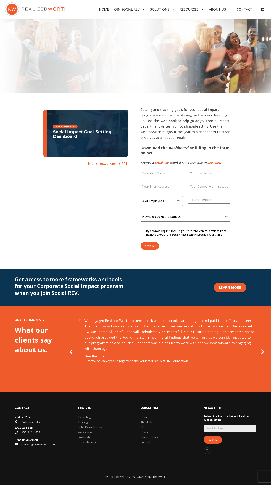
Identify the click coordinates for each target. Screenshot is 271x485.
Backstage (213, 162)
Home (145, 417)
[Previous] (72, 352)
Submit (213, 439)
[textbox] (158, 201)
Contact (145, 442)
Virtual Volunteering (90, 427)
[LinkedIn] (262, 9)
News (144, 432)
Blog (143, 427)
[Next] (262, 352)
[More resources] (102, 163)
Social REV (161, 162)
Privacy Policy (149, 437)
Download (150, 246)
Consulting (84, 417)
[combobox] (162, 201)
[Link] (36, 9)
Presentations (87, 442)
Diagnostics (85, 437)
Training (83, 422)
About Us (146, 422)
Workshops (85, 432)
